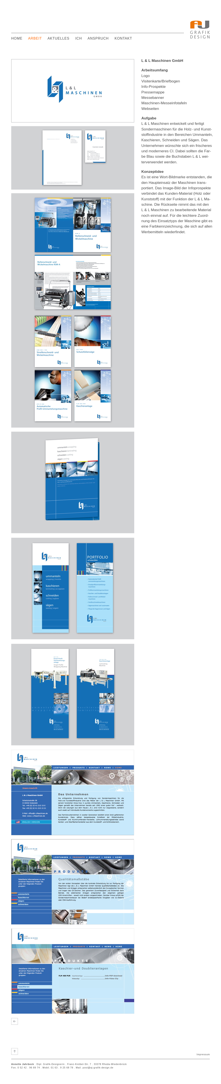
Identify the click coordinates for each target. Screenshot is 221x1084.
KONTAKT (123, 38)
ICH (78, 38)
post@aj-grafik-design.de (98, 1067)
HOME (16, 38)
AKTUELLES (58, 38)
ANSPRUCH (98, 38)
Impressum (203, 1054)
